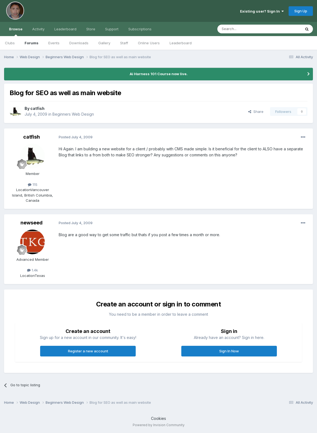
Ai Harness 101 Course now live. (159, 74)
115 (32, 184)
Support (111, 29)
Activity (38, 29)
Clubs (10, 43)
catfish (37, 108)
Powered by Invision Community (159, 425)
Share (255, 111)
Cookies (158, 418)
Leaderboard (181, 43)
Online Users (149, 43)
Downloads (78, 43)
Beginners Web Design (73, 114)
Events (54, 43)
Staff (124, 43)
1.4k (32, 270)
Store (90, 29)
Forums (31, 43)
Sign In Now (229, 351)
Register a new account (88, 351)
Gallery (104, 43)
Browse (15, 31)
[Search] (245, 29)
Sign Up (300, 11)
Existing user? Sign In (262, 11)
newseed (31, 223)
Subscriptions (140, 29)
